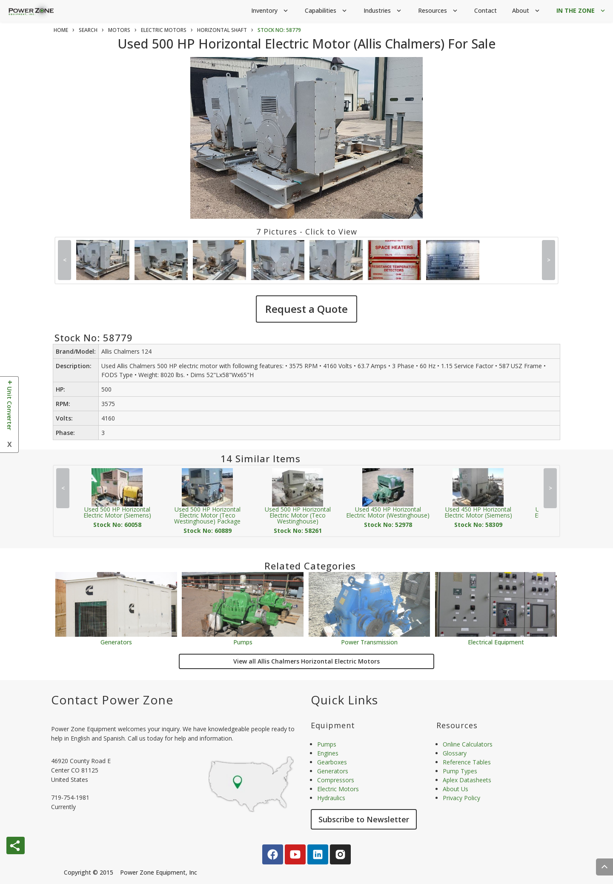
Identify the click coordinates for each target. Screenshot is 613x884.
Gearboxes (332, 762)
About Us (455, 789)
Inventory (270, 10)
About (526, 10)
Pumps (242, 641)
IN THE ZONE (581, 10)
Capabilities (326, 10)
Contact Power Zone (112, 700)
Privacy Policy (461, 798)
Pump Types (460, 771)
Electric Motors (338, 789)
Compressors (335, 780)
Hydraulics (331, 798)
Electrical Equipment (496, 641)
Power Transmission (369, 641)
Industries (383, 10)
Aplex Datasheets (467, 780)
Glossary (455, 753)
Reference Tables (467, 762)
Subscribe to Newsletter (363, 819)
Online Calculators (468, 744)
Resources (438, 10)
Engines (327, 753)
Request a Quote (306, 309)
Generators (116, 641)
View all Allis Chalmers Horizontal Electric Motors (306, 661)
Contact (485, 10)
